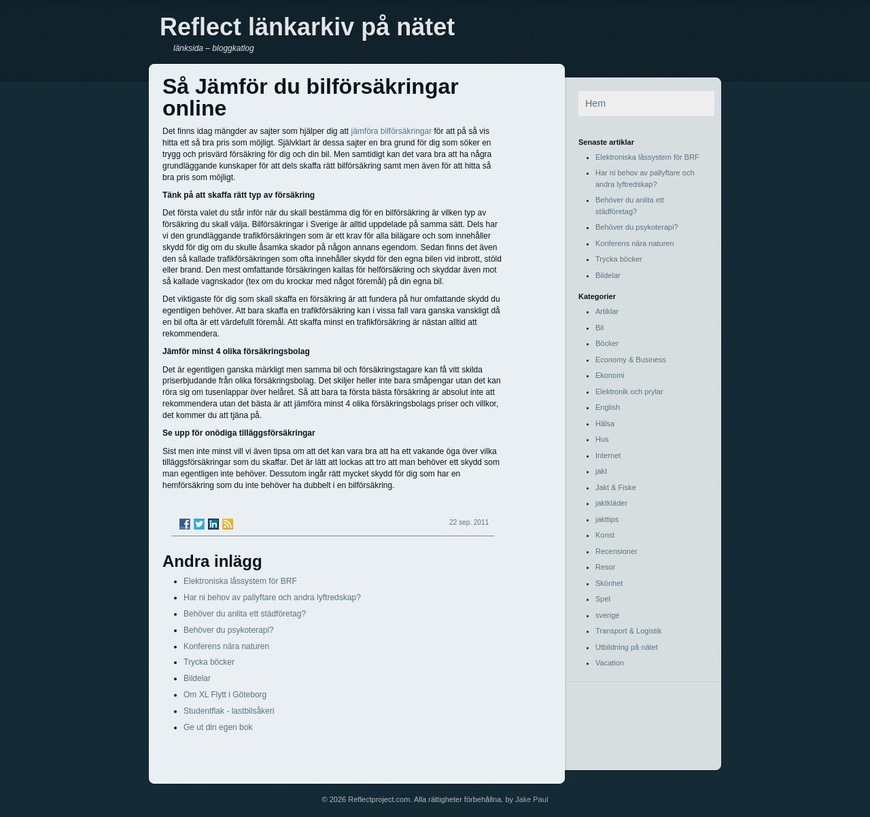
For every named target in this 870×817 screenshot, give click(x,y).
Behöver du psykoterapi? (229, 630)
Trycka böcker (209, 662)
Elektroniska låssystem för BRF (240, 581)
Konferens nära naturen (226, 646)
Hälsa (604, 423)
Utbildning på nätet (626, 647)
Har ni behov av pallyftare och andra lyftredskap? (272, 597)
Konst (604, 535)
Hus (602, 439)
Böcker (607, 343)
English (607, 407)
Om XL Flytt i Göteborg (225, 694)
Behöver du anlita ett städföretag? (245, 614)
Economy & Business (630, 359)
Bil (599, 328)
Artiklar (607, 311)
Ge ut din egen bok (218, 727)
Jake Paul (531, 799)
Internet (608, 455)
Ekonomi (610, 375)
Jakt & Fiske (615, 487)
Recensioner (616, 551)
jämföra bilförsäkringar (391, 131)
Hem (595, 103)
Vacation (609, 663)
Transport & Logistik (628, 631)
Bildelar (197, 678)
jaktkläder (611, 503)
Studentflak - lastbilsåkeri (229, 711)
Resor (605, 567)
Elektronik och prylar (629, 391)
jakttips (607, 519)
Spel (602, 599)
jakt (601, 471)
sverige (607, 615)
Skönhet (609, 583)
